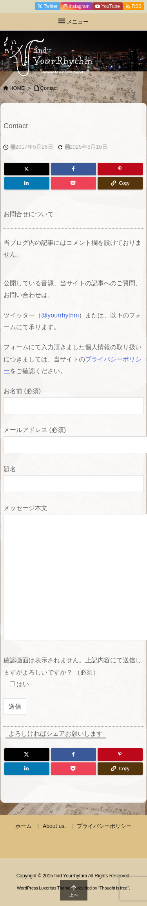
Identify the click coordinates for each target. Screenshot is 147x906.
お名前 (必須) (73, 398)
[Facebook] (73, 169)
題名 (73, 476)
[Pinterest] (120, 169)
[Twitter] (26, 169)
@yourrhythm (60, 315)
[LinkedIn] (26, 183)
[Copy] (120, 183)
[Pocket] (73, 183)
